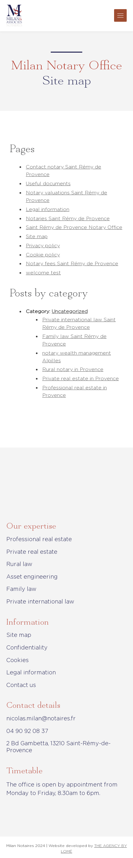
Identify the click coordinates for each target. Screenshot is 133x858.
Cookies (17, 660)
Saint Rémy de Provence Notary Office (74, 227)
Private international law (40, 601)
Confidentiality (27, 647)
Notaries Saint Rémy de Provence (68, 218)
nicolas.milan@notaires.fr (41, 718)
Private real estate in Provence (80, 378)
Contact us (21, 685)
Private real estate (31, 552)
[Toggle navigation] (120, 15)
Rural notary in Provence (72, 369)
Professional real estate (39, 539)
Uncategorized (70, 311)
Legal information (47, 209)
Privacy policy (43, 245)
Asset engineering (32, 577)
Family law (21, 589)
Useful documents (48, 183)
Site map (37, 236)
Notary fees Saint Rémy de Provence (72, 263)
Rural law (19, 564)
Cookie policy (43, 254)
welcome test (43, 272)
